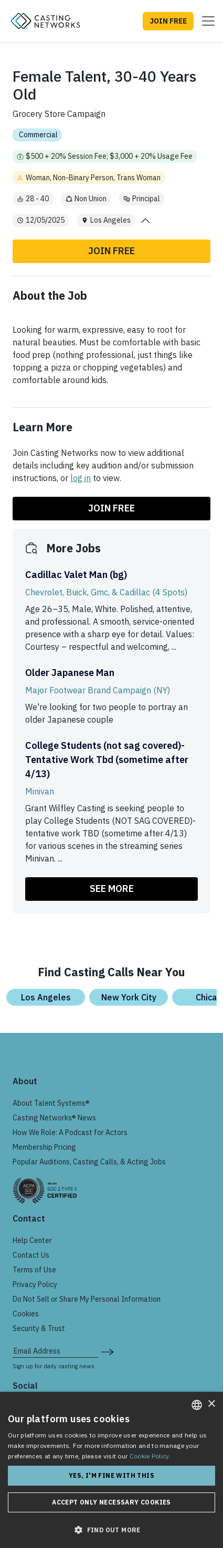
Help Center (32, 1240)
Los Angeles (46, 997)
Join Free (111, 251)
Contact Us (31, 1255)
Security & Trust (39, 1328)
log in (80, 478)
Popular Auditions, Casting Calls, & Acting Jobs (89, 1162)
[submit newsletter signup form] (107, 1351)
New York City (128, 997)
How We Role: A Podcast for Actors (70, 1132)
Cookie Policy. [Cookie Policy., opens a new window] (150, 1456)
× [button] (211, 1404)
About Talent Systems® (51, 1103)
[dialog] (111, 1470)
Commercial (38, 134)
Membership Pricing (44, 1147)
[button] (111, 1529)
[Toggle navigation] (205, 20)
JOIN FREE (168, 21)
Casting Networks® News (54, 1117)
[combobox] (197, 1405)
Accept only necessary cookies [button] (111, 1502)
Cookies (26, 1313)
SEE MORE (112, 888)
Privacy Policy (35, 1284)
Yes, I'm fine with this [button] (111, 1475)
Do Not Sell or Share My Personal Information (87, 1299)
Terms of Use (34, 1269)
